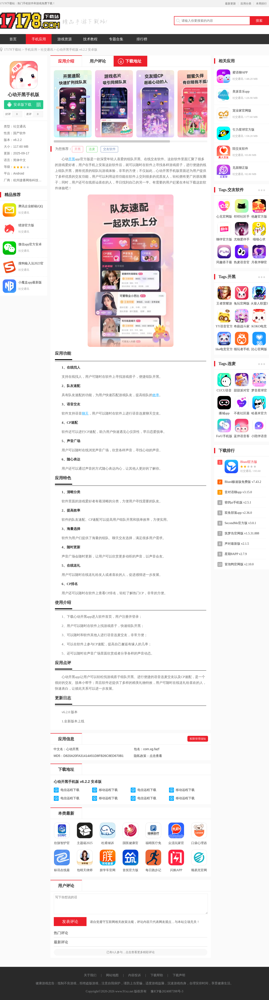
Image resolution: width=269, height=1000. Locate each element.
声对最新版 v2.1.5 (237, 543)
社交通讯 (47, 49)
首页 (13, 39)
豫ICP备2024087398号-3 (167, 991)
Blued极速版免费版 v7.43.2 (243, 482)
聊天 (85, 413)
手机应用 (39, 39)
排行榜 (142, 39)
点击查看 (156, 756)
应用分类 (246, 3)
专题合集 (116, 39)
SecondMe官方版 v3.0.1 (240, 523)
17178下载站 (12, 49)
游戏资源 (64, 39)
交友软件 (109, 149)
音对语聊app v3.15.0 (238, 492)
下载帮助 (156, 975)
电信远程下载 (70, 790)
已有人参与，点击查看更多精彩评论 (130, 952)
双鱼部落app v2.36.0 (238, 512)
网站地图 (112, 975)
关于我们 (90, 975)
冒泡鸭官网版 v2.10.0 (239, 564)
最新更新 (230, 3)
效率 (155, 395)
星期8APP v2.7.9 (236, 554)
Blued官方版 (248, 462)
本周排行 (261, 3)
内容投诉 (134, 975)
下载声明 (179, 975)
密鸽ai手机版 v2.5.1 (238, 502)
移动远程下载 (108, 790)
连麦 (92, 149)
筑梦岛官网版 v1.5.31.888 (242, 533)
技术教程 (90, 39)
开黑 (77, 149)
